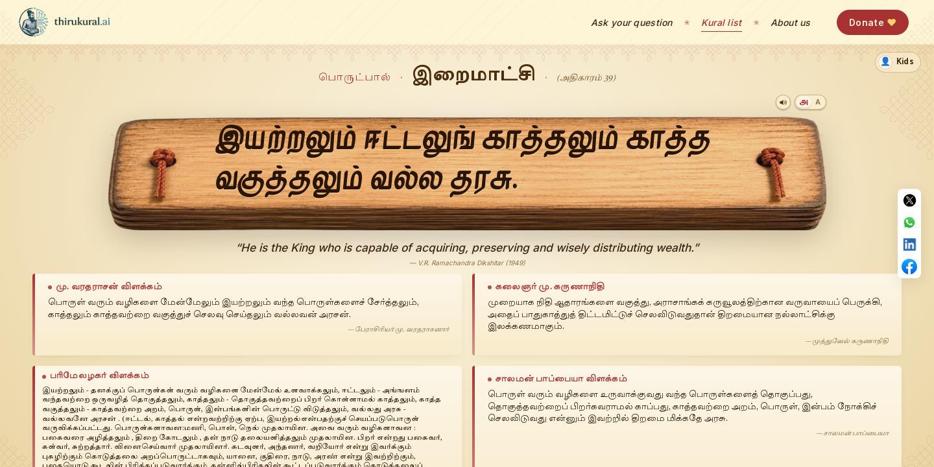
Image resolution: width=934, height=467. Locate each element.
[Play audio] (783, 102)
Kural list (721, 22)
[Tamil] (803, 102)
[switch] (898, 62)
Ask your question (632, 22)
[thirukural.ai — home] (64, 22)
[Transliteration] (817, 102)
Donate (872, 22)
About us (791, 22)
